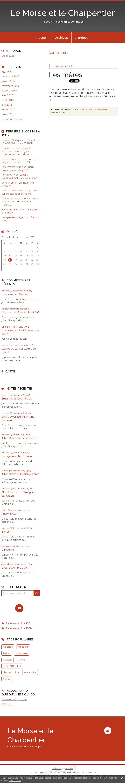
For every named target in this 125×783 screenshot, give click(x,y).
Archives (61, 37)
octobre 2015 (9, 90)
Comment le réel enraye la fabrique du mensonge (16, 149)
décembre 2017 (10, 76)
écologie (7, 659)
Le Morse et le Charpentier (62, 13)
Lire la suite (7, 55)
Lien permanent (60, 109)
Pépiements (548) (11, 166)
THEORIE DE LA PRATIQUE (16, 203)
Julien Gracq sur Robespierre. (19, 438)
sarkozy (21, 659)
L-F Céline (7, 549)
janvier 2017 (8, 81)
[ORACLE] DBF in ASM (13, 209)
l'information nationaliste (15, 154)
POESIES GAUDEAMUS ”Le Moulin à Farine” (19, 176)
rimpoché (23, 646)
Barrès (23, 294)
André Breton (9, 513)
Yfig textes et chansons (19, 193)
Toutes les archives (12, 119)
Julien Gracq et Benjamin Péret (20, 474)
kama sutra (30, 672)
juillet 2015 (7, 100)
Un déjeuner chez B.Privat (17, 456)
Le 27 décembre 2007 (26, 312)
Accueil (41, 37)
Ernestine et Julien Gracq (16, 398)
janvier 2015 (8, 114)
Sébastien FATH (22, 162)
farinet (6, 653)
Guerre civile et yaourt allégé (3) (18, 168)
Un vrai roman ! (9, 182)
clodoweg (7, 294)
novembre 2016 (10, 85)
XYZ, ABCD (27, 143)
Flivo (4, 312)
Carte (10, 371)
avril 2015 (6, 104)
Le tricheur (7, 174)
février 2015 (8, 109)
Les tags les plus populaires (85, 772)
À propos (81, 37)
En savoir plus (15, 780)
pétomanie (22, 653)
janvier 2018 (8, 71)
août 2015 (7, 95)
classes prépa (11, 672)
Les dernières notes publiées (63, 772)
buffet (6, 678)
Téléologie (7, 704)
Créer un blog (57, 769)
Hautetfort (69, 769)
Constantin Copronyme (14, 699)
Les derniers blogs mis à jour (40, 772)
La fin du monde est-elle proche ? (20, 190)
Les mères (65, 75)
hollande (8, 646)
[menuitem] (42, 37)
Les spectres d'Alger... (13, 217)
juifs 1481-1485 (12, 665)
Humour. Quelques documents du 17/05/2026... (20, 141)
